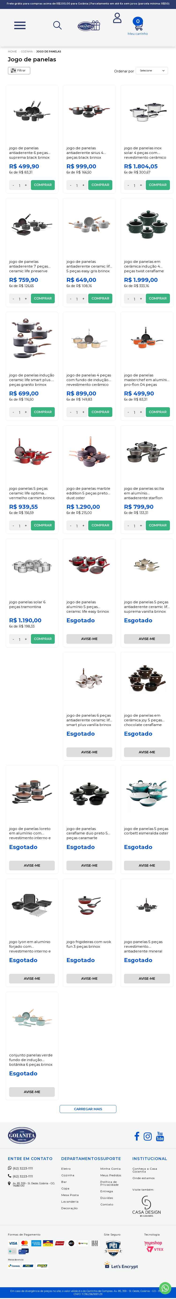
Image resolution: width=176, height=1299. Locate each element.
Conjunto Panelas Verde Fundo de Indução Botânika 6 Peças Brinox (31, 1060)
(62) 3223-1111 (23, 1169)
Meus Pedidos (115, 1176)
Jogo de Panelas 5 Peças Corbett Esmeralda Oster (146, 831)
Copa (70, 1189)
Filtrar (19, 72)
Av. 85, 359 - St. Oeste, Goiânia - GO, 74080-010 (35, 1186)
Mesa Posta (74, 1196)
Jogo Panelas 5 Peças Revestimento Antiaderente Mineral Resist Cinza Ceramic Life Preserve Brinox (145, 952)
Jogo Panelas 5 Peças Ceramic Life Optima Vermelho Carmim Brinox (28, 496)
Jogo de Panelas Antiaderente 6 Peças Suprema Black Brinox (29, 153)
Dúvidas (111, 1198)
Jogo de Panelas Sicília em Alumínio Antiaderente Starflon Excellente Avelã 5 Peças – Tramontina (144, 498)
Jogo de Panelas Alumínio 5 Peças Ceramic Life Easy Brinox (88, 607)
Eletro (70, 1169)
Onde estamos (144, 1179)
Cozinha (28, 52)
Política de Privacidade (114, 1184)
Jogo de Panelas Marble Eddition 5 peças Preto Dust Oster (88, 494)
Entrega (111, 1192)
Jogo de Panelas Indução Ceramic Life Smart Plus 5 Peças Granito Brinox (28, 383)
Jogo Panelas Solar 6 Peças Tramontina (27, 605)
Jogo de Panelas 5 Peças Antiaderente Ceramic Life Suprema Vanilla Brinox (146, 610)
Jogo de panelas (53, 52)
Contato (111, 1205)
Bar (68, 1182)
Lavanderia (74, 1202)
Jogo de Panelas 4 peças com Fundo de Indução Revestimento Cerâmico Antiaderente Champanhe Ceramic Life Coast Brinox (88, 387)
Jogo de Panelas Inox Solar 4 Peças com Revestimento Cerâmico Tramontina (145, 156)
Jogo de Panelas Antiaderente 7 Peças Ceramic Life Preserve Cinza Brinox (29, 270)
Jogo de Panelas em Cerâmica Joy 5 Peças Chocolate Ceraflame (143, 720)
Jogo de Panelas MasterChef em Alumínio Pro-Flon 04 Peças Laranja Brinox (143, 383)
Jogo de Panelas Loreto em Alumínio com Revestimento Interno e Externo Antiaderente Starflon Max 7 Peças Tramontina (30, 840)
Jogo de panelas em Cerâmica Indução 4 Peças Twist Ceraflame (144, 267)
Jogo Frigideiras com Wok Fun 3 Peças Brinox (88, 945)
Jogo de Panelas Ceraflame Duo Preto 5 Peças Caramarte (87, 834)
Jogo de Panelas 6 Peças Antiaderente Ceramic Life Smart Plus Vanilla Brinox (88, 723)
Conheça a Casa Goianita (145, 1171)
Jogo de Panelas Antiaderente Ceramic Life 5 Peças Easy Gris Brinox (86, 270)
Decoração (74, 1209)
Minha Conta (115, 1169)
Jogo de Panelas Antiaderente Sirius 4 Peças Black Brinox (85, 153)
